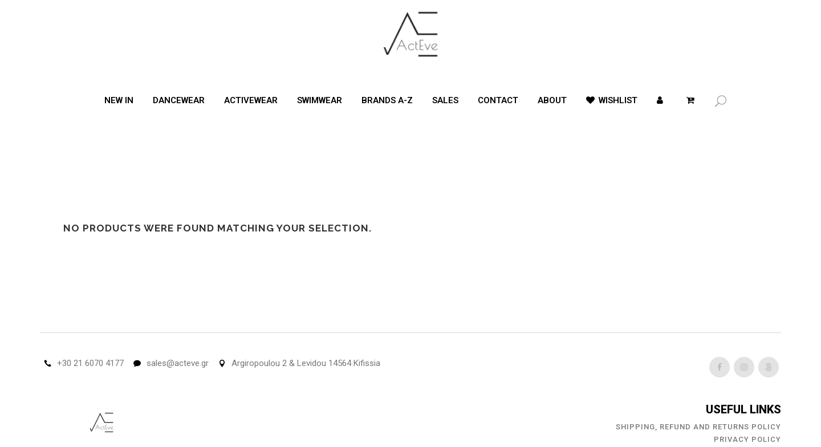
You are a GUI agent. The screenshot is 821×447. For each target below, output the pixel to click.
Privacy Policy (747, 439)
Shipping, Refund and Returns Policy (698, 426)
